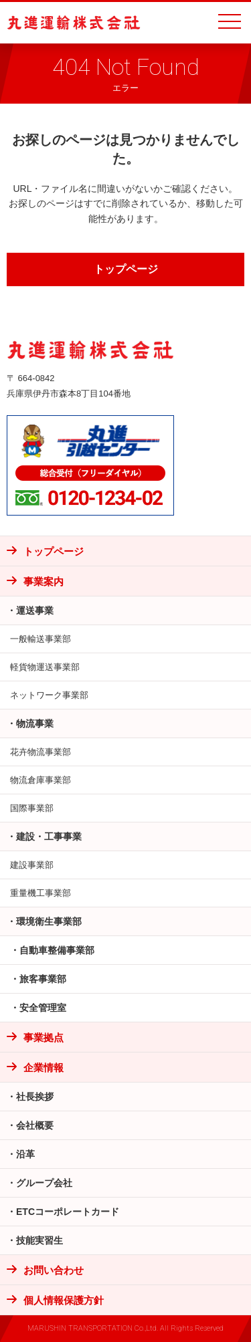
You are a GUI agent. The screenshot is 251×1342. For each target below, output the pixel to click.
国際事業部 (32, 808)
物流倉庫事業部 (40, 780)
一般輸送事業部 (40, 639)
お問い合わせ (53, 1270)
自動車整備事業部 (56, 950)
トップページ (126, 269)
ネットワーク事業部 (49, 695)
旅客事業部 (42, 979)
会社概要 (35, 1125)
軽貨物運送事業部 (45, 667)
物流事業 (35, 723)
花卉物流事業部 (40, 752)
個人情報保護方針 (63, 1300)
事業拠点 (43, 1037)
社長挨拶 (35, 1096)
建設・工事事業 (49, 836)
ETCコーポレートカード (67, 1211)
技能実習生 (39, 1240)
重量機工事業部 (40, 893)
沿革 (25, 1154)
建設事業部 (32, 865)
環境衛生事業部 (49, 921)
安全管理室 (42, 1007)
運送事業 (35, 610)
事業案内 (43, 581)
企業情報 (43, 1067)
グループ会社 (44, 1183)
